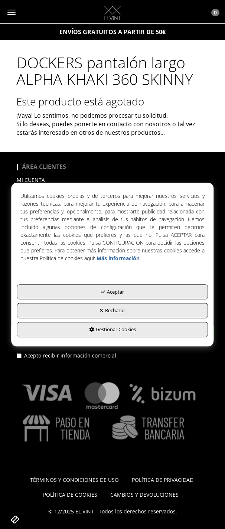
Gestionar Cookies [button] (112, 329)
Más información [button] (118, 258)
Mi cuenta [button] (31, 179)
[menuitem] (112, 180)
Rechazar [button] (112, 310)
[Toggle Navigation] (211, 12)
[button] (112, 13)
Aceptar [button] (112, 291)
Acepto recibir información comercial (66, 355)
